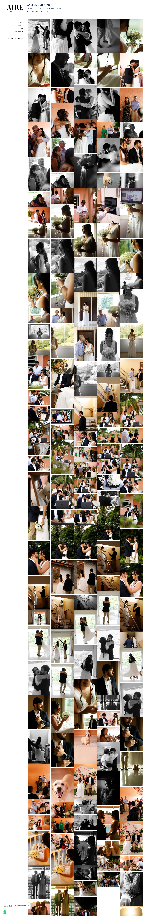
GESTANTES (19, 25)
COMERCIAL (19, 32)
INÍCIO (21, 16)
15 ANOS (20, 28)
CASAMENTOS (18, 19)
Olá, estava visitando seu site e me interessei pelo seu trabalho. (15, 906)
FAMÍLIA (20, 22)
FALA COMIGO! (18, 35)
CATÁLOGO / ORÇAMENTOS (14, 38)
